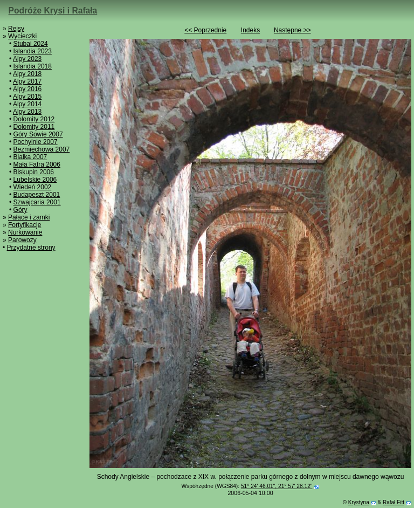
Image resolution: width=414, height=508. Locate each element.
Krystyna (358, 502)
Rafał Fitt (393, 502)
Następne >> (292, 30)
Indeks (250, 30)
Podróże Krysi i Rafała (53, 10)
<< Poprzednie (205, 30)
